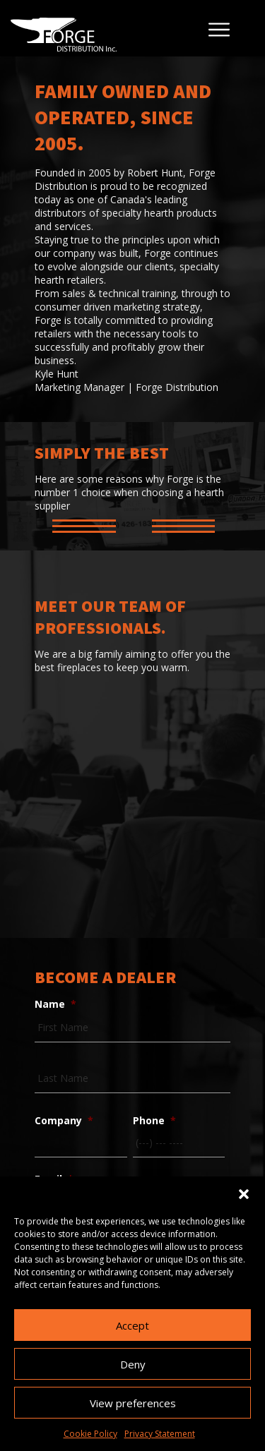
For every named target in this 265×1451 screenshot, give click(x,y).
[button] (244, 1194)
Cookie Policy (90, 1434)
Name (55, 1004)
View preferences (133, 1403)
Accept (132, 1325)
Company (64, 1120)
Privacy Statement (159, 1434)
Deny (133, 1364)
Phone (154, 1120)
